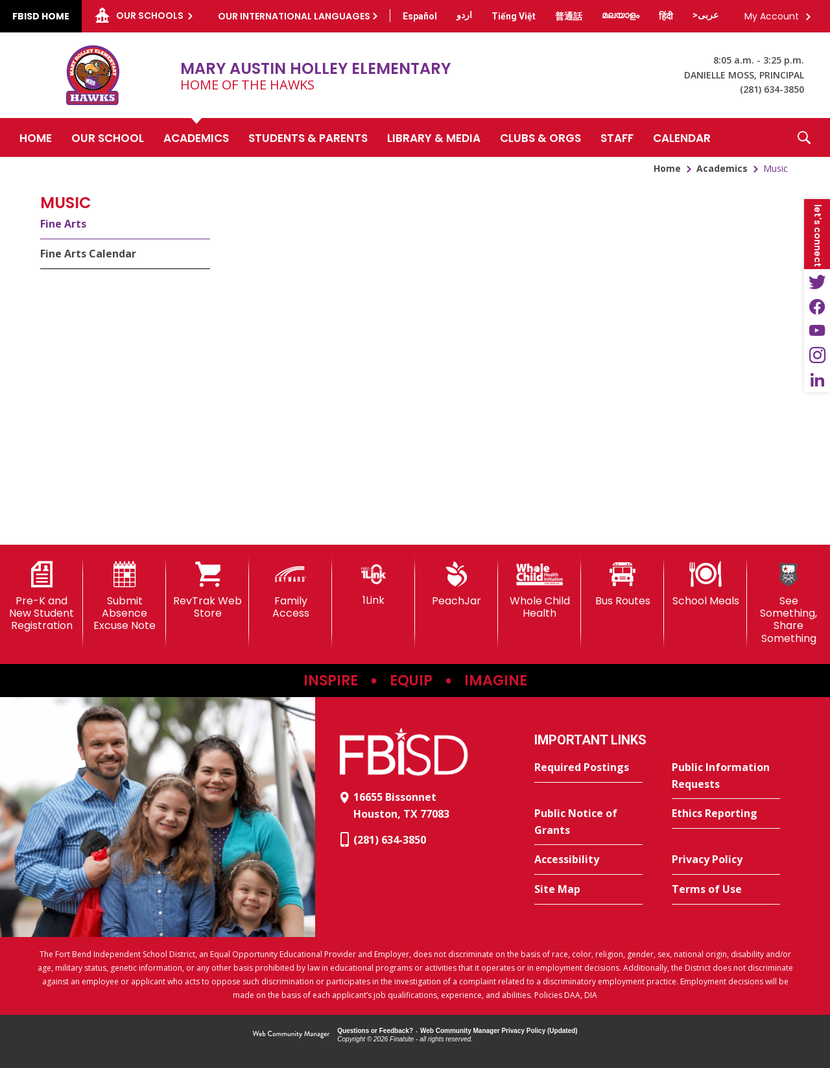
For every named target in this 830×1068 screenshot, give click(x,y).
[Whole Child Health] (539, 590)
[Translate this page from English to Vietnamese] (513, 16)
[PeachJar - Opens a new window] (456, 584)
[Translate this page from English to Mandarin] (569, 16)
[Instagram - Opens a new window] (817, 355)
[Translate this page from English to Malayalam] (620, 15)
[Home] (36, 137)
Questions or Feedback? (375, 1030)
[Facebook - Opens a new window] (817, 306)
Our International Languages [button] (294, 16)
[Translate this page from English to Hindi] (666, 16)
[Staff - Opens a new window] (617, 137)
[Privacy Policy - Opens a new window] (726, 860)
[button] (804, 137)
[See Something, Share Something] (788, 603)
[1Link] (373, 584)
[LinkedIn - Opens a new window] (817, 380)
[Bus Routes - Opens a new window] (622, 584)
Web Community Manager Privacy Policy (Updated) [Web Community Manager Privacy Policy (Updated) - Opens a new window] (499, 1030)
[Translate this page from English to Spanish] (420, 16)
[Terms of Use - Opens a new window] (726, 890)
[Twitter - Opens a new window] (817, 281)
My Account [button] (771, 16)
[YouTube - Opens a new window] (817, 330)
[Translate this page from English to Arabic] (705, 15)
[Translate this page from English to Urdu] (464, 15)
